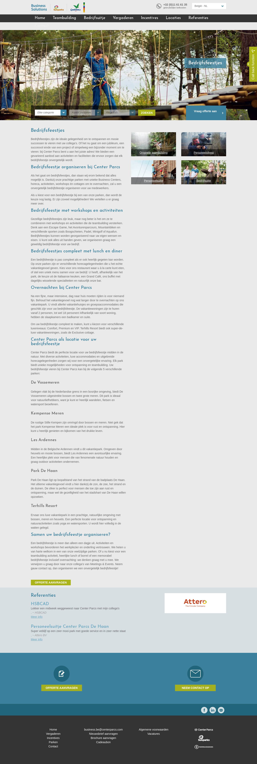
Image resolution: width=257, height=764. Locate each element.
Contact (42, 26)
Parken (53, 742)
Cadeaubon (103, 742)
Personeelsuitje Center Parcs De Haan (70, 626)
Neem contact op (195, 687)
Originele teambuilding (153, 152)
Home (40, 18)
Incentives (149, 18)
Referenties (198, 18)
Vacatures (153, 733)
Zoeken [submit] (147, 112)
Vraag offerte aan (205, 111)
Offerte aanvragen (51, 582)
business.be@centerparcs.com (103, 729)
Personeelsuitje (153, 180)
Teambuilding (64, 18)
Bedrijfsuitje (94, 18)
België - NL (201, 5)
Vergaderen (123, 18)
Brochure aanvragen (103, 738)
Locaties (173, 18)
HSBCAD (40, 604)
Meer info (36, 616)
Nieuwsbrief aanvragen (103, 733)
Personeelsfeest (204, 152)
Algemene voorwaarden (153, 729)
